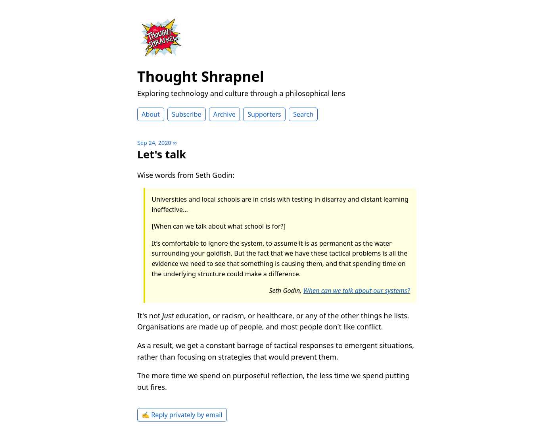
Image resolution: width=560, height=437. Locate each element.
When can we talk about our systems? (356, 290)
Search (303, 114)
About (151, 114)
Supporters (264, 114)
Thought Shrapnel (200, 76)
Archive (224, 114)
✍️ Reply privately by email (182, 414)
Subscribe (186, 114)
